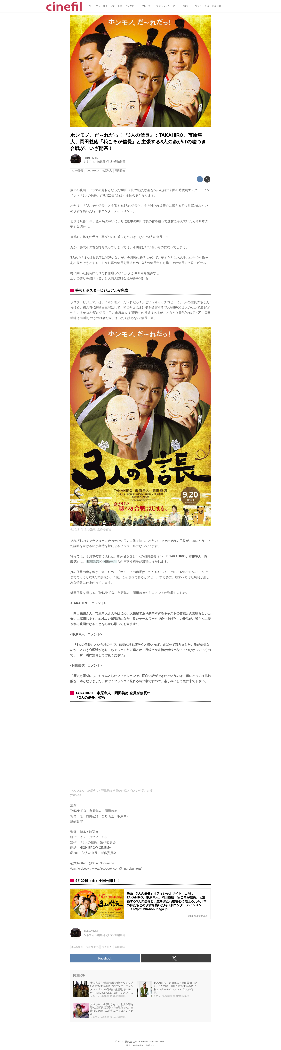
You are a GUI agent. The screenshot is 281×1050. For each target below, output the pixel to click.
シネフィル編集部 (94, 161)
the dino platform (144, 1045)
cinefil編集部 (117, 161)
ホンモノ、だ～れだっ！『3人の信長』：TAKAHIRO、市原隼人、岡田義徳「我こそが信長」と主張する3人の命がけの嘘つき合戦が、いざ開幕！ (138, 141)
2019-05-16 (91, 158)
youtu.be (75, 794)
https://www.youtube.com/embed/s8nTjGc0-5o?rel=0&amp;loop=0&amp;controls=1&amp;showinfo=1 (140, 747)
